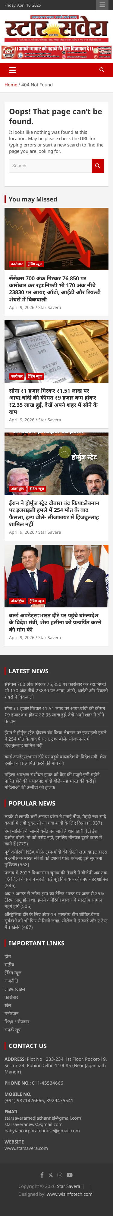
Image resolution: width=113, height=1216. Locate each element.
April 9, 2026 (21, 307)
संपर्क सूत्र (12, 1030)
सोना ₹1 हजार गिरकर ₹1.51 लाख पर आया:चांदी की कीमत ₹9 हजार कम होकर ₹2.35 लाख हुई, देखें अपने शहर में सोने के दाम (53, 401)
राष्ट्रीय (9, 964)
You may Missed (33, 199)
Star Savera (49, 307)
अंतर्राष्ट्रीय (17, 488)
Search (98, 166)
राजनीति (11, 981)
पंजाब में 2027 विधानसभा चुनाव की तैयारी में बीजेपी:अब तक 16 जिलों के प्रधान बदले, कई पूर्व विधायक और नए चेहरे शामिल (56, 876)
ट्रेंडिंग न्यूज (35, 263)
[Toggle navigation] (12, 70)
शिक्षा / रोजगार (17, 1021)
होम (8, 956)
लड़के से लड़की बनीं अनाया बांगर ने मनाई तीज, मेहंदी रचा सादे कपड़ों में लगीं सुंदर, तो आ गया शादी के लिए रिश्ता (55, 819)
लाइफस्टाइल (15, 989)
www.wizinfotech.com (70, 1194)
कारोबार (17, 263)
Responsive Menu (102, 5)
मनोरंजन (11, 1013)
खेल (8, 1005)
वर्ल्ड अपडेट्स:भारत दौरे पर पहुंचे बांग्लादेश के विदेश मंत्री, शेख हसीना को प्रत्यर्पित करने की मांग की (55, 622)
